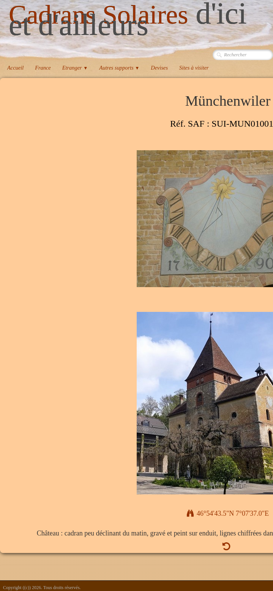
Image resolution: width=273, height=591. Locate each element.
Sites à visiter (194, 68)
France (43, 68)
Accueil (15, 68)
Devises (159, 68)
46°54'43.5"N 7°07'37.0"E (228, 513)
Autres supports (119, 68)
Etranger (75, 68)
